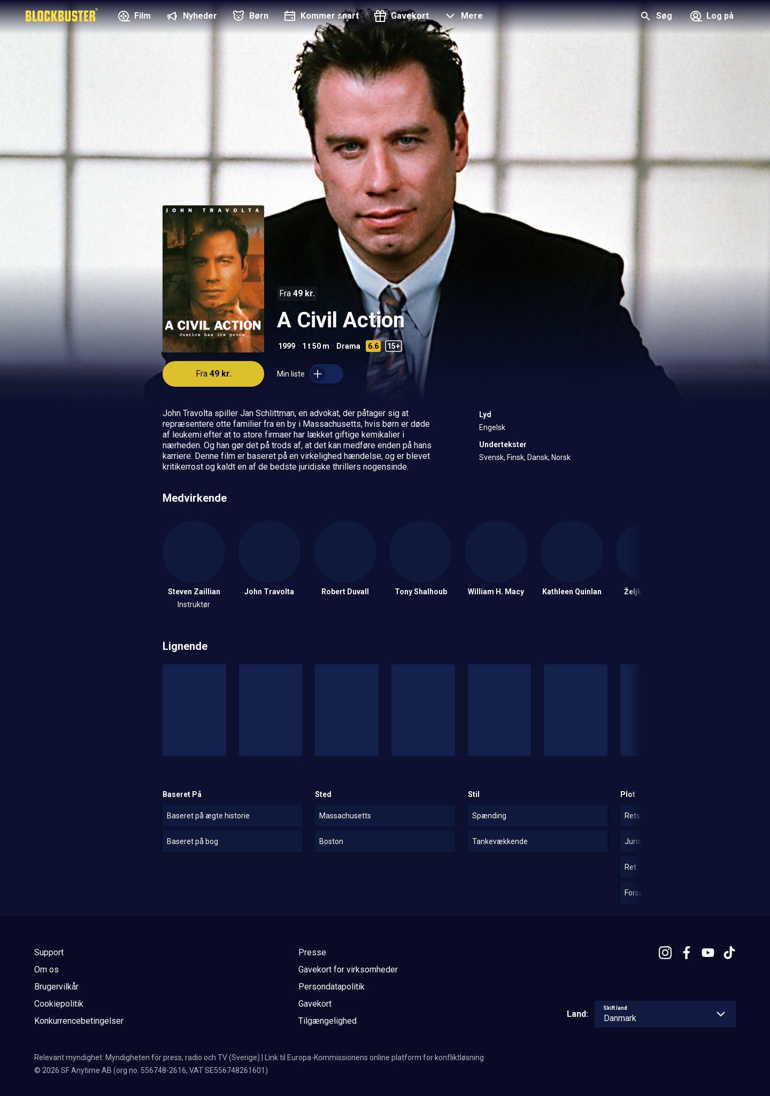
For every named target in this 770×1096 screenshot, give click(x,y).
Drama (348, 346)
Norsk (561, 457)
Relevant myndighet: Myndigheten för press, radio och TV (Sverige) (147, 1057)
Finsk (515, 457)
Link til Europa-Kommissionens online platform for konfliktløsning (374, 1057)
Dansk (537, 457)
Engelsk (492, 427)
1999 (286, 346)
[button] (462, 17)
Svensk (491, 457)
